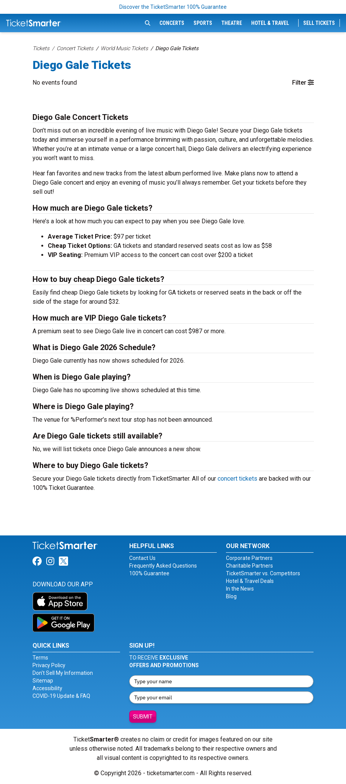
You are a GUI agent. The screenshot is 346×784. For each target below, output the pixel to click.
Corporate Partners (249, 558)
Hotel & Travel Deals (250, 581)
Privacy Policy (48, 665)
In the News (240, 589)
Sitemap (42, 681)
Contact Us (142, 558)
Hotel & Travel (270, 23)
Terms (40, 658)
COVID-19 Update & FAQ (61, 696)
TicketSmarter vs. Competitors (263, 573)
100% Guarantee (149, 573)
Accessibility (47, 688)
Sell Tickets (319, 23)
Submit (143, 717)
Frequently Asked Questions (163, 566)
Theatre (231, 23)
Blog (231, 596)
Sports (202, 23)
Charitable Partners (249, 566)
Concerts (171, 23)
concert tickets (237, 478)
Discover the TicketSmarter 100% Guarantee (173, 7)
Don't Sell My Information (62, 673)
